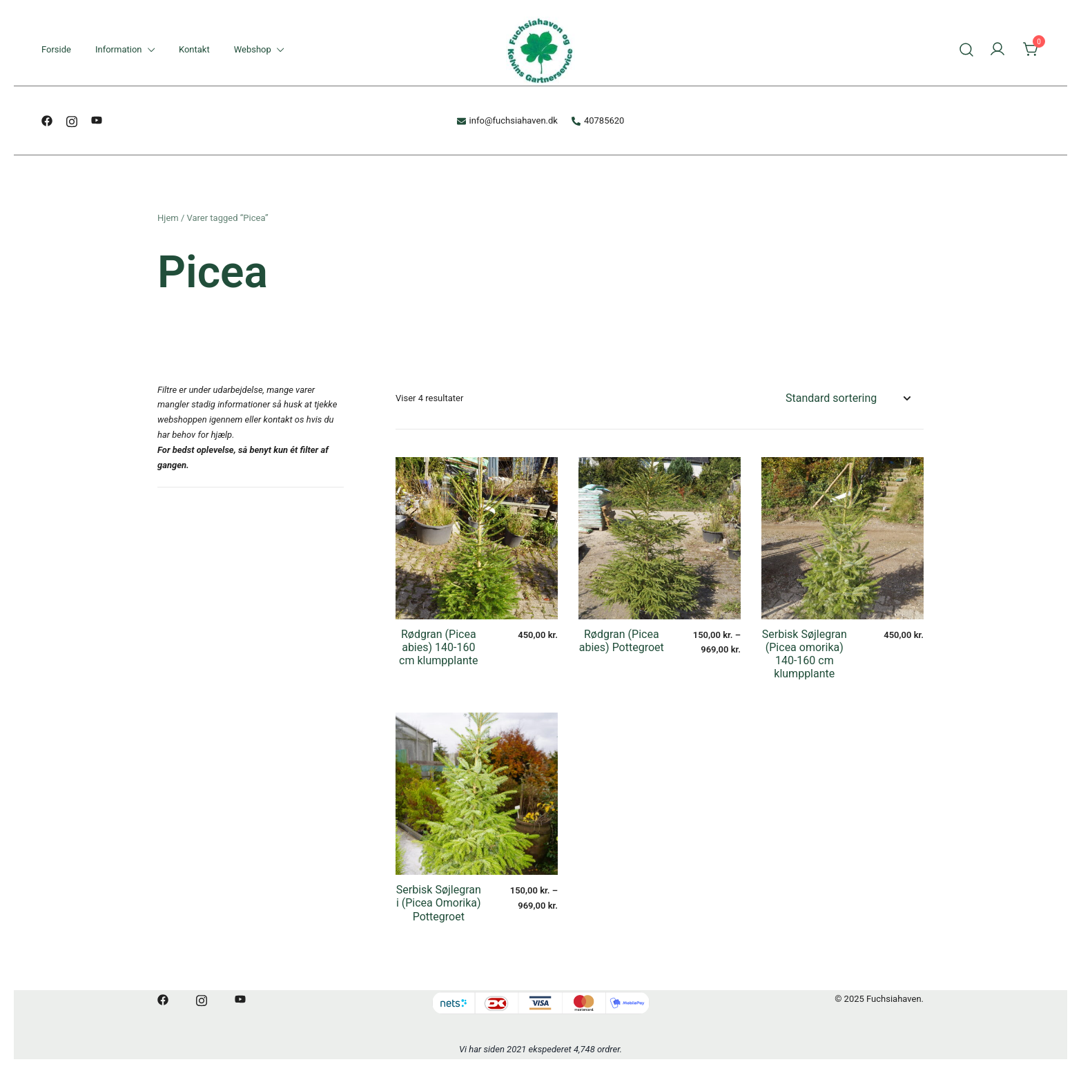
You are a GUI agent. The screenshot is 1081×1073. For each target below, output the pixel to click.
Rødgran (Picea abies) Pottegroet (621, 641)
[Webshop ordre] (848, 399)
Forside (56, 49)
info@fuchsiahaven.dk (507, 120)
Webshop (252, 49)
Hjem (168, 218)
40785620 (598, 120)
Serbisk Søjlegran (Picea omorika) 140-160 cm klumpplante (804, 654)
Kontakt (194, 49)
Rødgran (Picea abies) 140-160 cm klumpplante (438, 647)
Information (118, 49)
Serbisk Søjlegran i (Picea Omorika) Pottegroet (438, 902)
